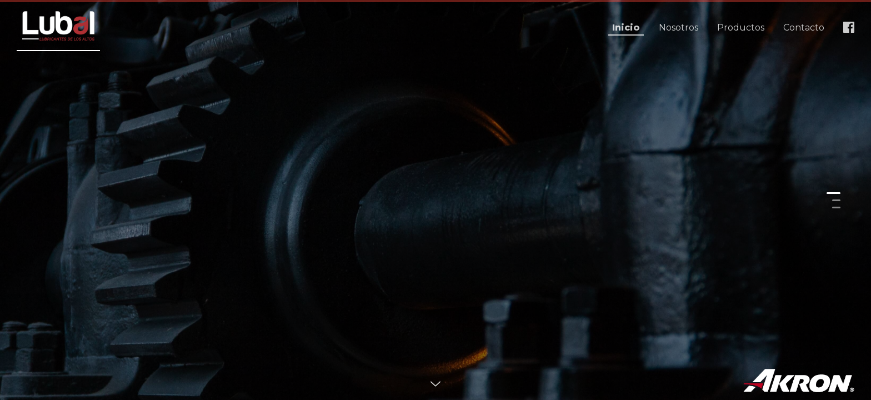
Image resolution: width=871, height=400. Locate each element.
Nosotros (678, 27)
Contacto (803, 27)
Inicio (626, 27)
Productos (740, 27)
